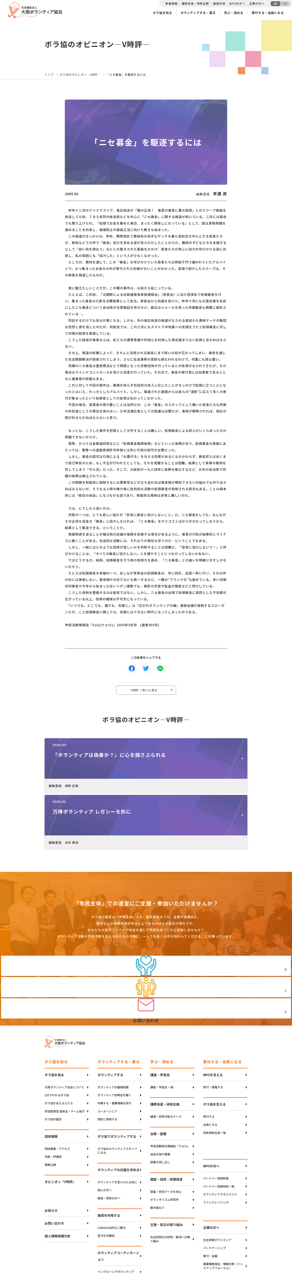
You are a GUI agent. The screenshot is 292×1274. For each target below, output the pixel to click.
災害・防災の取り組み (166, 1169)
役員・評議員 (53, 1102)
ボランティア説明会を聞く (114, 1040)
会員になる (210, 1069)
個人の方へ (105, 1135)
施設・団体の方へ (109, 1143)
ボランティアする (110, 1019)
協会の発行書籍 (160, 1099)
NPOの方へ (237, 3)
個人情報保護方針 (58, 1180)
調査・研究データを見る (165, 1136)
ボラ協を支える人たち (59, 1048)
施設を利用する (109, 1160)
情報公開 (50, 1109)
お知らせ (51, 1155)
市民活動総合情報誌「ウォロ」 (170, 1091)
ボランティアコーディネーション (118, 1200)
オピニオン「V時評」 (60, 1126)
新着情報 (171, 3)
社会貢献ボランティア (217, 1185)
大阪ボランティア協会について (64, 1032)
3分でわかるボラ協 (57, 1040)
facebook (233, 1246)
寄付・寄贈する (213, 1032)
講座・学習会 (160, 1019)
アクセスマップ (154, 1243)
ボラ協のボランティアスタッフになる (117, 1095)
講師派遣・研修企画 (195, 3)
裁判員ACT (157, 1152)
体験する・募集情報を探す (115, 1048)
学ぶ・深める (233, 13)
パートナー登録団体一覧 (218, 1131)
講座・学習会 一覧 (162, 1032)
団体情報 (51, 1081)
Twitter (233, 1236)
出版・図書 (158, 1078)
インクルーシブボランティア (116, 1216)
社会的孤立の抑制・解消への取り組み (170, 1184)
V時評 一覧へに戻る (145, 691)
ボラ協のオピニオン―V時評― (80, 74)
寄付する (209, 1061)
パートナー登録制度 (216, 1123)
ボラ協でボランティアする (117, 1081)
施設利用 (219, 3)
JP (275, 4)
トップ (49, 74)
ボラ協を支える (214, 1049)
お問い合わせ (54, 1168)
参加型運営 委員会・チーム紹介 (65, 1056)
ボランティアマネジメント (220, 1139)
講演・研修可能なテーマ (165, 1061)
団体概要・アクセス (57, 1093)
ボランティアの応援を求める (119, 1114)
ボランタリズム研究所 (164, 1144)
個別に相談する (107, 1064)
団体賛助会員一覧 (214, 1077)
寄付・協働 (210, 1201)
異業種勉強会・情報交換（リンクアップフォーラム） (223, 1211)
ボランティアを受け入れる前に (117, 1127)
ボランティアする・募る (198, 13)
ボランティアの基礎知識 (113, 1032)
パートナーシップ (214, 1193)
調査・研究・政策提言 (166, 1124)
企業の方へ (256, 3)
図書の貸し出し (160, 1107)
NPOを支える (213, 1019)
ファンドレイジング (216, 1147)
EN (285, 4)
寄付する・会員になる (268, 13)
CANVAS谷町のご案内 (112, 1172)
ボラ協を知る (162, 13)
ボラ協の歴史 (53, 1064)
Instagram (233, 1257)
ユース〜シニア (107, 1056)
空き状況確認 (106, 1180)
